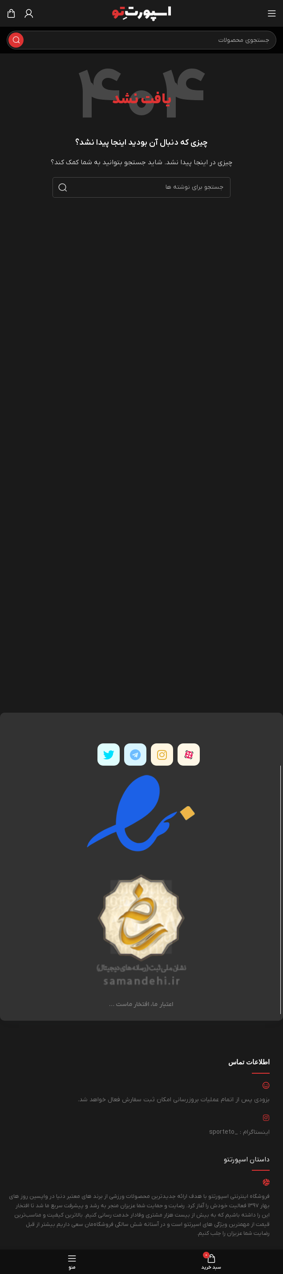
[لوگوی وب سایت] (141, 13)
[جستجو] (141, 40)
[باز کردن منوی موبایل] (272, 13)
